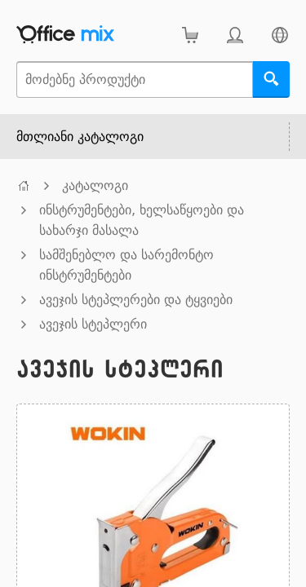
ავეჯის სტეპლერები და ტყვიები (136, 299)
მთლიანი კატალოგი (80, 136)
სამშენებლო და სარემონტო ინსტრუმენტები (126, 265)
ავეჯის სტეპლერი (93, 324)
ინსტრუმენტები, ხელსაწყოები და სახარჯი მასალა (141, 220)
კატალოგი (95, 185)
